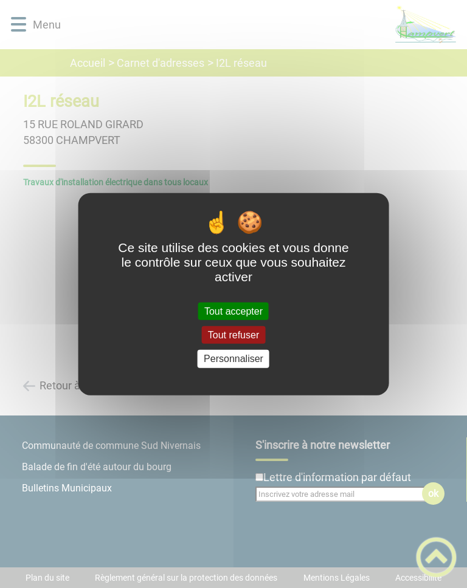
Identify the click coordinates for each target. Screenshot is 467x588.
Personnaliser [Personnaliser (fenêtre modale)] (233, 359)
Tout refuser (233, 335)
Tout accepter (233, 311)
